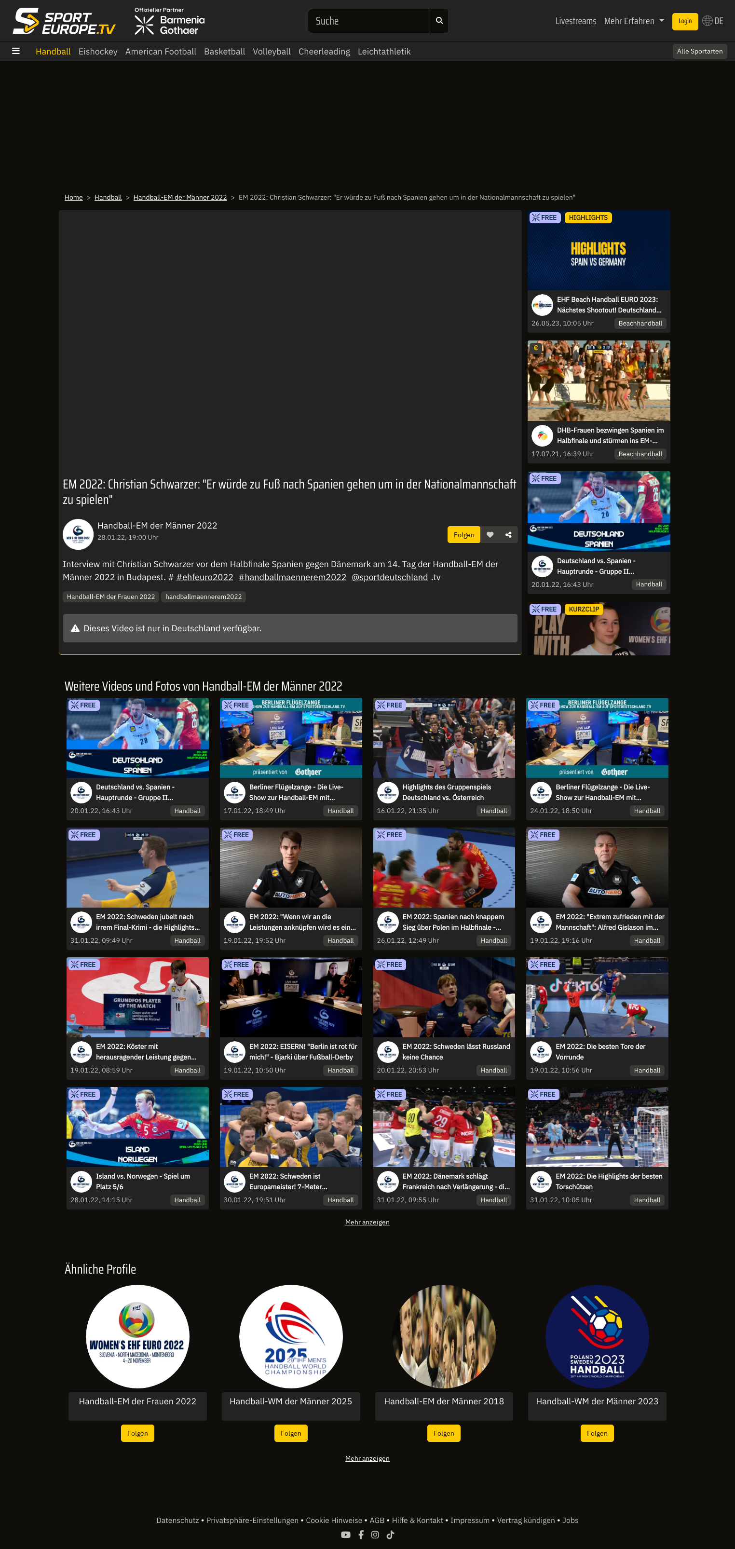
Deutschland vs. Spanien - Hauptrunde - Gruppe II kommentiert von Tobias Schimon (607, 567)
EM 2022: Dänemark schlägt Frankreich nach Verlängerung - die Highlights (455, 1182)
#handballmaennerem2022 (293, 577)
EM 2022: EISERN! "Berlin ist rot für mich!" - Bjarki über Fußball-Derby (303, 1051)
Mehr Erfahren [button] (630, 20)
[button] (490, 535)
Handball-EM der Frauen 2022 (111, 596)
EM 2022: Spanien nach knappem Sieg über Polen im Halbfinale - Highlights (453, 922)
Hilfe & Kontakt (418, 1520)
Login (685, 21)
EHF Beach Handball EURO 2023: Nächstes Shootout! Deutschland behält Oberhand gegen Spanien (607, 305)
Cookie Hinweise (335, 1520)
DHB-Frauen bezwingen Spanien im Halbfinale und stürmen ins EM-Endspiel (610, 436)
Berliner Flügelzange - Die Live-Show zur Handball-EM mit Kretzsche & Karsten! (296, 793)
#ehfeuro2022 (204, 577)
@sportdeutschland (390, 577)
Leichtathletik (384, 51)
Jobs (570, 1520)
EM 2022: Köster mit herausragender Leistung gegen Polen (143, 1052)
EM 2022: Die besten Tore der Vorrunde (600, 1051)
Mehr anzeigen (367, 1221)
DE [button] (712, 20)
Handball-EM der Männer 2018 (444, 1401)
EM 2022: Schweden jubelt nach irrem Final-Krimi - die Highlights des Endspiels (145, 922)
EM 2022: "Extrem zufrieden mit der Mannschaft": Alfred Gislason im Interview (610, 922)
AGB (377, 1520)
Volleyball (272, 51)
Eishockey (98, 51)
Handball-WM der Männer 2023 (597, 1401)
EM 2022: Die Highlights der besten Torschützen (609, 1181)
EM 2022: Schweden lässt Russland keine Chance (456, 1051)
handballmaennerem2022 (203, 596)
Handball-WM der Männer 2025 (291, 1401)
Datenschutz (178, 1520)
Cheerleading (324, 51)
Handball (53, 51)
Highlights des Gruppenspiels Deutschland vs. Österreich (447, 792)
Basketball (224, 51)
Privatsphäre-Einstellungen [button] (253, 1520)
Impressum (470, 1520)
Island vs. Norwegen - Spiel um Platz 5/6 (143, 1181)
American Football (160, 51)
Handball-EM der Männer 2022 (180, 197)
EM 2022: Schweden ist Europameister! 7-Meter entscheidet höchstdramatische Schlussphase (297, 1182)
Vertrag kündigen (527, 1520)
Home (74, 197)
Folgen (464, 534)
